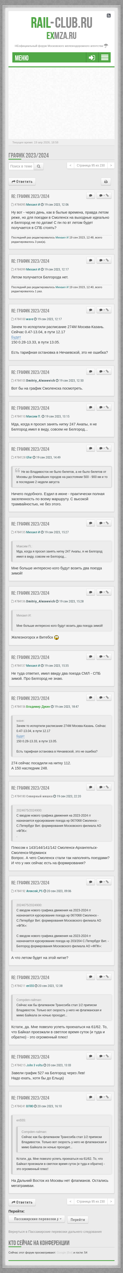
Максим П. (33, 416)
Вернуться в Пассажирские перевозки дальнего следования (55, 1232)
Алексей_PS (34, 891)
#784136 (18, 601)
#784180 (18, 796)
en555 (30, 986)
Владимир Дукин (38, 706)
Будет (16, 337)
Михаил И (33, 204)
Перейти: (16, 1211)
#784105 (18, 380)
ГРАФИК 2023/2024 (28, 155)
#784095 (18, 204)
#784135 (18, 532)
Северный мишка (39, 796)
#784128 (18, 457)
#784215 (18, 1065)
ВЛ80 (29, 1106)
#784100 (18, 319)
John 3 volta (34, 1065)
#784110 (18, 416)
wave (29, 319)
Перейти (78, 1220)
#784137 (18, 665)
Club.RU (61, 22)
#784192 (18, 891)
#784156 (18, 706)
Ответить (22, 182)
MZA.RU (61, 35)
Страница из (91, 165)
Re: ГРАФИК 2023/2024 (30, 196)
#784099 (18, 269)
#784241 (18, 1106)
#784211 (18, 986)
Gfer (29, 457)
